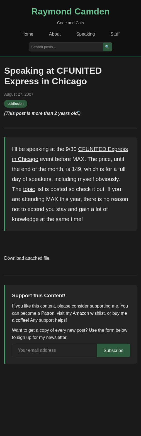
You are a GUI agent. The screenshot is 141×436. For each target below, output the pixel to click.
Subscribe (113, 350)
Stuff (115, 34)
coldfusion (16, 103)
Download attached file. (27, 258)
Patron (47, 313)
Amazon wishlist (89, 313)
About (55, 34)
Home (27, 34)
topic (29, 189)
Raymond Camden (70, 11)
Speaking (85, 34)
